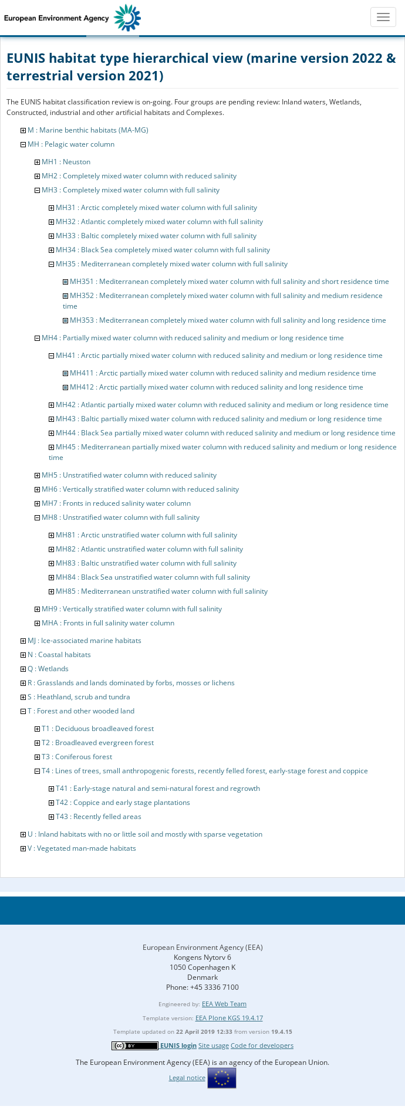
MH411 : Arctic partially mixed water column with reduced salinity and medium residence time (223, 373)
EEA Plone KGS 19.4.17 (229, 1017)
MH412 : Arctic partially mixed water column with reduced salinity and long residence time (216, 387)
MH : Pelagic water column (71, 144)
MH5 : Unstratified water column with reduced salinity (129, 475)
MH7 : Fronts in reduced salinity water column (116, 503)
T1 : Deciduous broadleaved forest (98, 728)
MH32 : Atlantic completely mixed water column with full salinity (159, 221)
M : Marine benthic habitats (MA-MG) (88, 130)
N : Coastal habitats (59, 654)
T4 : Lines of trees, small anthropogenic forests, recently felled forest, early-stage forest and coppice (205, 771)
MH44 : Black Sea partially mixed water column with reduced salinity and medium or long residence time (226, 433)
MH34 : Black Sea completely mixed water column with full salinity (163, 250)
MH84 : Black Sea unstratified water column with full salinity (153, 577)
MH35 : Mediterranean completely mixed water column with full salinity (172, 264)
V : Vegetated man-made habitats (82, 848)
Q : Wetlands (48, 669)
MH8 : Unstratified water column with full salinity (121, 517)
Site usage (213, 1045)
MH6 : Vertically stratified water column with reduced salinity (140, 489)
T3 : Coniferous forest (77, 757)
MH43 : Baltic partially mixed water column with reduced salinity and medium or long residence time (219, 419)
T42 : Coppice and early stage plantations (123, 802)
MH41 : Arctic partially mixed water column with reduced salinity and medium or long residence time (219, 355)
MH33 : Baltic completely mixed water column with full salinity (156, 236)
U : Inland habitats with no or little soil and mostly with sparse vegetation (145, 834)
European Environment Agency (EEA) (203, 947)
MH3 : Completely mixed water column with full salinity (131, 190)
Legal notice (187, 1077)
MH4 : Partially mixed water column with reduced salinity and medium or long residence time (193, 338)
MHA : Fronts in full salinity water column (108, 623)
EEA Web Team (224, 1003)
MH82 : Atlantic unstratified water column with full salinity (149, 549)
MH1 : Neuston (66, 162)
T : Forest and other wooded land (81, 711)
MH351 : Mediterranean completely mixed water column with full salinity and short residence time (229, 281)
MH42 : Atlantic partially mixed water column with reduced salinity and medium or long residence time (222, 405)
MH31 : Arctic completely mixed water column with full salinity (156, 207)
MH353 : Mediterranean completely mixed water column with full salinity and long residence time (228, 320)
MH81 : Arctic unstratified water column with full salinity (146, 535)
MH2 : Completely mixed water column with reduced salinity (139, 176)
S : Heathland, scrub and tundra (79, 697)
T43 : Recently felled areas (98, 816)
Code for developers (262, 1045)
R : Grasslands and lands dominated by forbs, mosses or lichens (131, 683)
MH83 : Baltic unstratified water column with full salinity (146, 563)
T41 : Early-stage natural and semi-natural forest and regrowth (158, 788)
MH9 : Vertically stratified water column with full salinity (132, 609)
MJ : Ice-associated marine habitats (84, 640)
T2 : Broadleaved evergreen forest (98, 742)
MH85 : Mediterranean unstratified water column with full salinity (162, 591)
